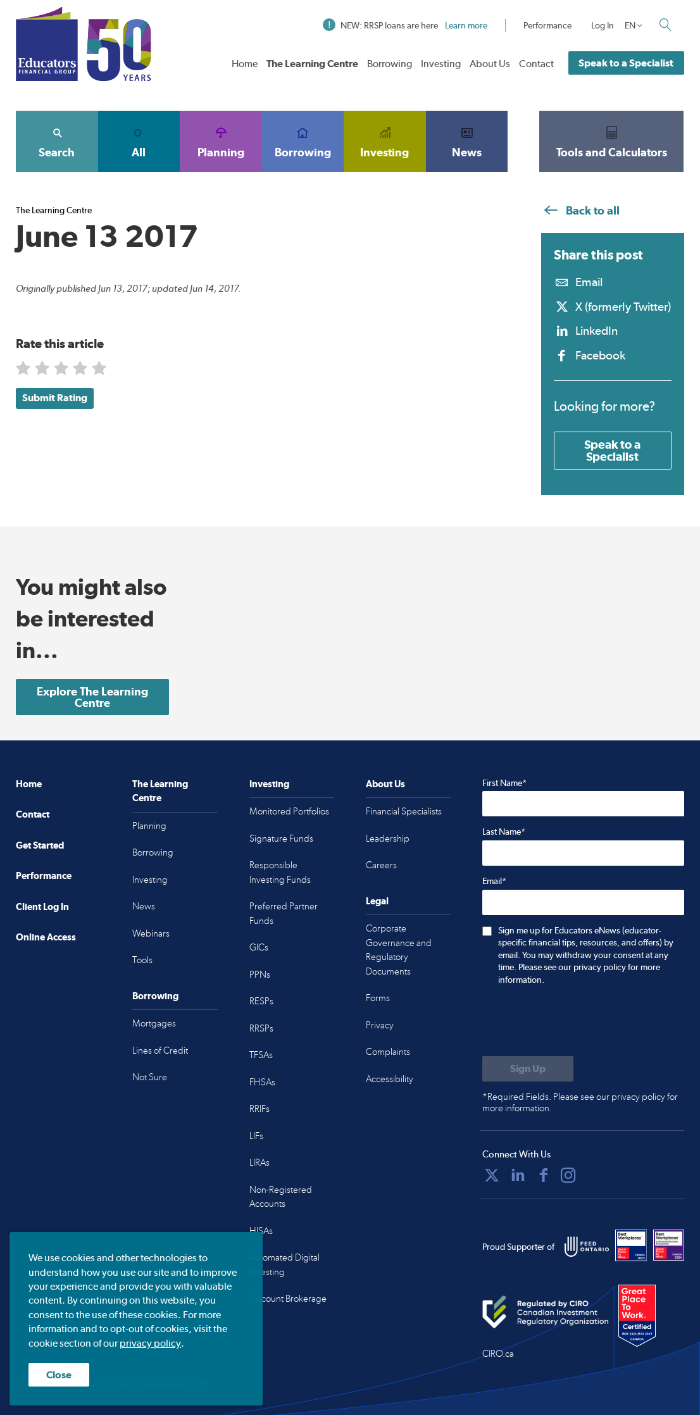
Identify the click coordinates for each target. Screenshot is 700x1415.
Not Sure (149, 1077)
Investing (441, 64)
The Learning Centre (312, 64)
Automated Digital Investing (284, 1265)
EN (630, 25)
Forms (378, 998)
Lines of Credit (160, 1050)
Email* (494, 881)
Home (245, 64)
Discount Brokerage (288, 1298)
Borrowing (389, 64)
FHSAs (262, 1082)
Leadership (387, 838)
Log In (602, 25)
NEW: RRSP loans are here (405, 25)
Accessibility (389, 1079)
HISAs (261, 1231)
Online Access (46, 937)
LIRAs (259, 1162)
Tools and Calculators (611, 141)
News (467, 141)
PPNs (259, 974)
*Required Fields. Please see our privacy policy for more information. (580, 1102)
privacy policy (150, 1343)
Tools (142, 960)
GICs (258, 947)
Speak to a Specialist (625, 63)
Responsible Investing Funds (280, 872)
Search (57, 141)
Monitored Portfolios (289, 811)
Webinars (151, 933)
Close (59, 1375)
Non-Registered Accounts (280, 1197)
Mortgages (154, 1023)
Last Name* (503, 831)
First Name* (504, 783)
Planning (221, 141)
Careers (381, 865)
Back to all (580, 210)
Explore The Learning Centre (92, 697)
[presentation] (578, 1022)
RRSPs (261, 1028)
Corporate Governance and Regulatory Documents (399, 950)
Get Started (40, 845)
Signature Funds (281, 838)
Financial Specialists (404, 811)
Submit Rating (54, 398)
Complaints (388, 1051)
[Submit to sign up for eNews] (527, 1069)
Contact (536, 64)
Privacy (380, 1025)
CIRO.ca (498, 1353)
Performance (547, 25)
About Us (490, 64)
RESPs (261, 1001)
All (139, 141)
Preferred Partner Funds (283, 913)
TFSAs (261, 1055)
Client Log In (42, 906)
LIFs (256, 1136)
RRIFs (259, 1108)
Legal (377, 900)
